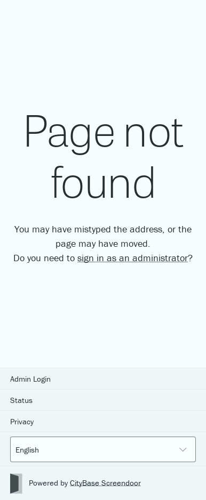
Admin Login (30, 379)
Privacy (22, 421)
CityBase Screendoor (105, 483)
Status (21, 400)
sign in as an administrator (132, 258)
